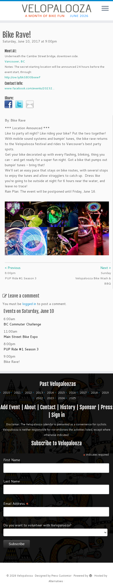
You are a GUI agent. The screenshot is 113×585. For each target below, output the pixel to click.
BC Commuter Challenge (22, 323)
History (67, 406)
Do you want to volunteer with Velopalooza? (37, 524)
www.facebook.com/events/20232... (29, 87)
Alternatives (55, 580)
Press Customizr (61, 574)
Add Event (10, 406)
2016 (72, 391)
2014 (50, 391)
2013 (39, 391)
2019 (105, 391)
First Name (11, 458)
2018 (94, 391)
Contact (48, 406)
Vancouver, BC (15, 60)
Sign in (58, 413)
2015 (61, 391)
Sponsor (88, 406)
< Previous (13, 266)
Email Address (16, 502)
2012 (28, 391)
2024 (61, 397)
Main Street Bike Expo (21, 335)
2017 (83, 391)
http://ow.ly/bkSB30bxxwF (23, 76)
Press (107, 406)
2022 (39, 397)
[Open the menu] (105, 8)
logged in (29, 302)
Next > (105, 266)
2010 (6, 391)
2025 (72, 397)
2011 (17, 391)
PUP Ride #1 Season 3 (21, 348)
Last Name (11, 480)
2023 (50, 397)
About (30, 406)
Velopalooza (25, 574)
